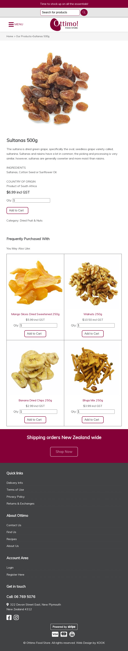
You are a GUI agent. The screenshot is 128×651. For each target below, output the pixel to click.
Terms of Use (15, 489)
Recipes (11, 539)
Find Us (11, 532)
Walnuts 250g (92, 314)
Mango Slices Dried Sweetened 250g (35, 314)
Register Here (15, 574)
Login (10, 567)
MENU (16, 24)
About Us (12, 546)
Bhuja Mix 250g (93, 400)
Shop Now (64, 453)
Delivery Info (14, 483)
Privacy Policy (15, 496)
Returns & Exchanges (20, 503)
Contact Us (13, 525)
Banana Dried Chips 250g (35, 400)
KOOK (101, 643)
